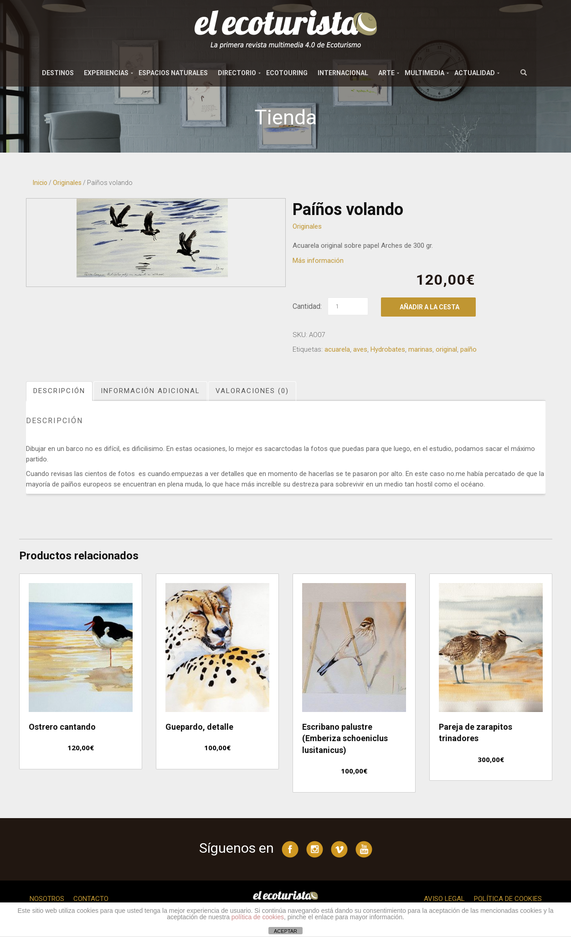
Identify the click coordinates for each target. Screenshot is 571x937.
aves (360, 349)
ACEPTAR (285, 931)
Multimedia (424, 73)
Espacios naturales (173, 73)
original (446, 349)
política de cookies (257, 917)
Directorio (237, 73)
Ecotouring (287, 73)
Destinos (58, 73)
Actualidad (474, 73)
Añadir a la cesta (429, 307)
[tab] (59, 391)
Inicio (40, 182)
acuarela (337, 349)
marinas (420, 349)
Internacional (343, 73)
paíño (468, 349)
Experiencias (106, 73)
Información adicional (150, 391)
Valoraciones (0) (252, 391)
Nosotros (47, 899)
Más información (318, 260)
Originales (67, 182)
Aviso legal (444, 899)
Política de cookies (508, 899)
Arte (386, 73)
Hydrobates (387, 349)
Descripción (59, 391)
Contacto (90, 899)
